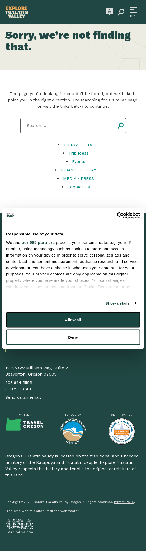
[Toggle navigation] (134, 12)
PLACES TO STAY (78, 169)
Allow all (73, 320)
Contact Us (78, 186)
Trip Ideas (78, 153)
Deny (73, 337)
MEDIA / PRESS (78, 178)
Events (78, 161)
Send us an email (23, 397)
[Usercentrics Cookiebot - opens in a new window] (117, 215)
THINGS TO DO (78, 144)
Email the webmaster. (62, 511)
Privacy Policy (124, 502)
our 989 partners (38, 242)
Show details (117, 303)
